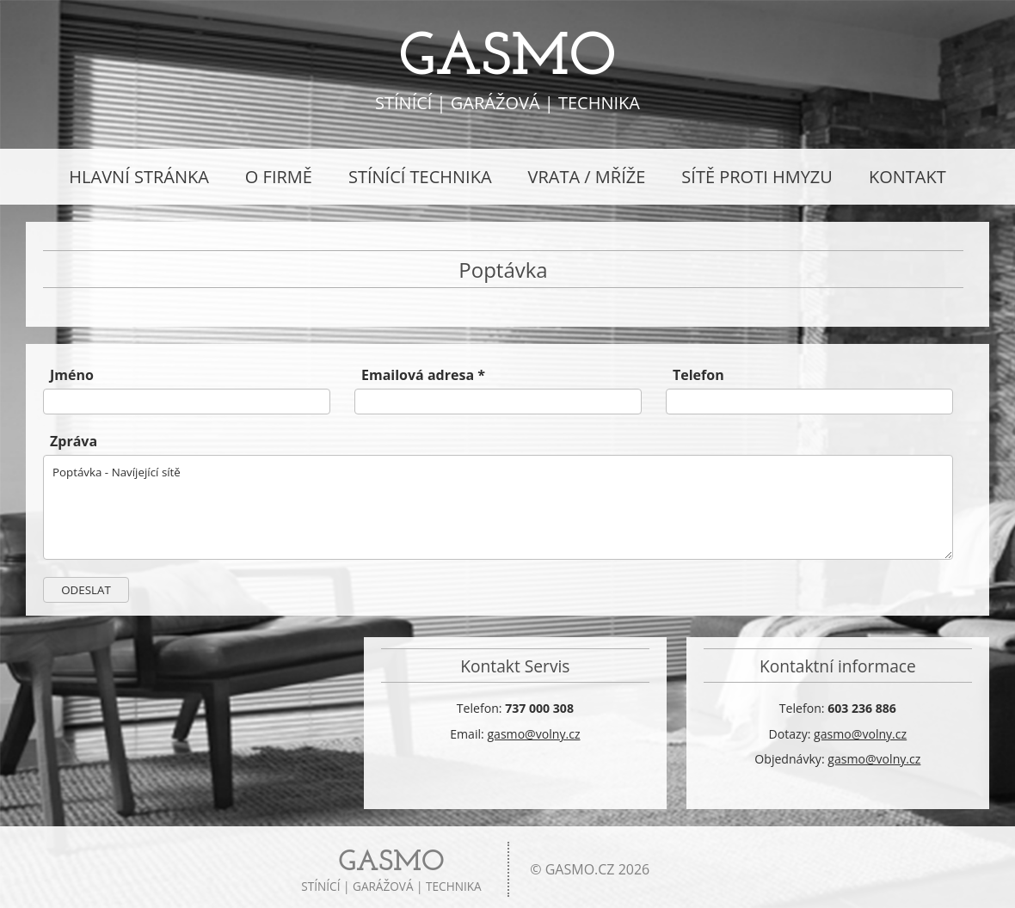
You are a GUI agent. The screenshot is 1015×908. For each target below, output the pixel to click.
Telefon (698, 374)
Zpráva (73, 441)
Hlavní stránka (139, 176)
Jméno (72, 374)
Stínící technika (420, 176)
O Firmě (278, 176)
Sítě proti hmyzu (757, 176)
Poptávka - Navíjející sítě (498, 507)
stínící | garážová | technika (391, 871)
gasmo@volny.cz (533, 734)
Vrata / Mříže (587, 176)
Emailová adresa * (423, 374)
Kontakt (907, 176)
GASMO (507, 59)
